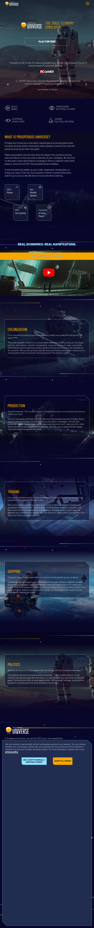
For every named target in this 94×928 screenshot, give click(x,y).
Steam (55, 90)
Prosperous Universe (12, 3)
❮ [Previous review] (8, 84)
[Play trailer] (49, 273)
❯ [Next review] (86, 84)
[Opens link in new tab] (47, 42)
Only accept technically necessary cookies (34, 761)
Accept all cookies (62, 761)
